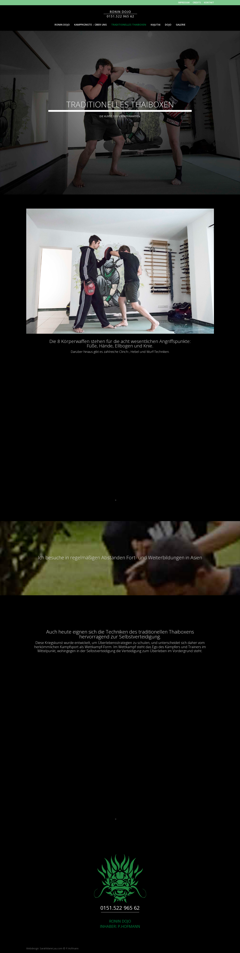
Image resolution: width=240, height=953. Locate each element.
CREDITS (197, 3)
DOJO (168, 24)
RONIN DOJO (62, 24)
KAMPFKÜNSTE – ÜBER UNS (90, 24)
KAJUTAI (155, 24)
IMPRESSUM (184, 3)
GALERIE (180, 24)
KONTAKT (209, 3)
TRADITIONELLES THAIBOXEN (128, 24)
